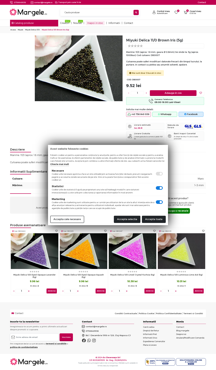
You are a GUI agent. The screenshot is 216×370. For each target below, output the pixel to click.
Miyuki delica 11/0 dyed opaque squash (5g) (83, 275)
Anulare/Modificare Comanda (190, 338)
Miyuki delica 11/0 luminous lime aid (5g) (181, 274)
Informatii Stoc (150, 338)
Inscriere (66, 337)
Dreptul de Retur (151, 330)
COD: (129, 80)
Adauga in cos (173, 93)
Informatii (114, 23)
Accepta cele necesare (67, 219)
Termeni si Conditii (193, 313)
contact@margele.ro (41, 2)
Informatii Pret (150, 334)
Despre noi (181, 334)
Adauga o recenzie (176, 210)
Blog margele (182, 330)
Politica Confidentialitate (169, 313)
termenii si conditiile (56, 343)
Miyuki (20, 30)
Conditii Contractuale (126, 313)
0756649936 (20, 2)
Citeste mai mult (59, 164)
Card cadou (148, 327)
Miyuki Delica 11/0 (32, 30)
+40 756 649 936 (138, 114)
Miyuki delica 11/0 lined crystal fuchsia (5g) (132, 274)
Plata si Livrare (149, 345)
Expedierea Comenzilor (154, 341)
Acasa (13, 30)
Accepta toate (153, 219)
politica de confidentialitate (24, 347)
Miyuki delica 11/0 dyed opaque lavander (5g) (34, 275)
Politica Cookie (146, 313)
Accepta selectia (127, 219)
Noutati (77, 23)
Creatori (64, 23)
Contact (202, 2)
